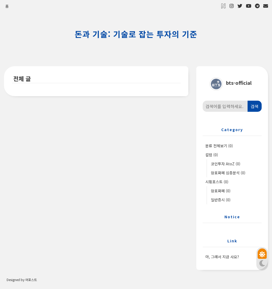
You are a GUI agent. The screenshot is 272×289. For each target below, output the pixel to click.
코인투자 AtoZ (226, 164)
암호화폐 (221, 191)
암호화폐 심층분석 (228, 173)
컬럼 (212, 155)
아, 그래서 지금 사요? (222, 257)
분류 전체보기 (219, 146)
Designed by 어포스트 (22, 280)
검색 (254, 106)
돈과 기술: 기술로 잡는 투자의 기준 (136, 34)
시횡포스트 (217, 182)
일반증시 (221, 200)
